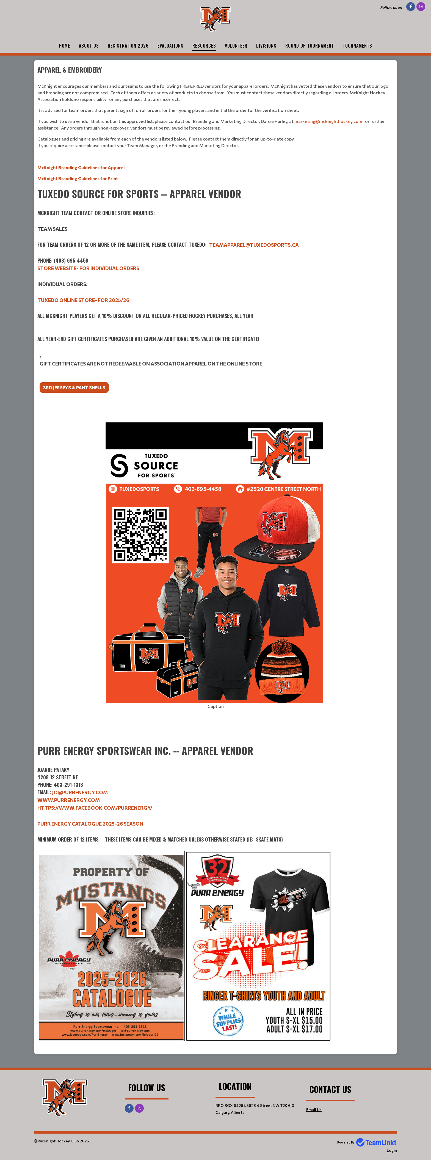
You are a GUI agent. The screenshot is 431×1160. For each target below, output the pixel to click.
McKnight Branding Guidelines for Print (77, 178)
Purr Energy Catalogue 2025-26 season (90, 824)
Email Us (314, 1109)
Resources (204, 45)
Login (392, 1150)
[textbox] (215, 123)
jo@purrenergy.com (80, 792)
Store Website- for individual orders (88, 268)
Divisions (266, 45)
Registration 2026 (128, 45)
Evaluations (171, 45)
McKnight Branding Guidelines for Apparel (81, 167)
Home (64, 45)
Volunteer (236, 45)
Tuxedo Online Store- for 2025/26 (83, 300)
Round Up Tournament (309, 45)
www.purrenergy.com (68, 800)
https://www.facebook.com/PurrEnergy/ (94, 808)
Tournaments (357, 45)
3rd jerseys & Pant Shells (74, 387)
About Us (89, 45)
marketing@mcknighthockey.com (328, 121)
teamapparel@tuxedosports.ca (254, 245)
